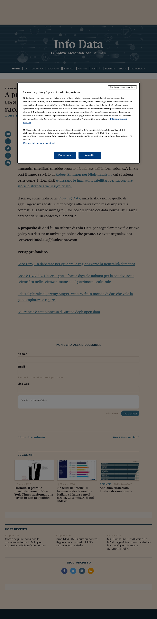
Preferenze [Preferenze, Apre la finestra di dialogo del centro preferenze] (65, 155)
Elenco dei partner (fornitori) (39, 143)
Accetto (89, 155)
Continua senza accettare (122, 87)
